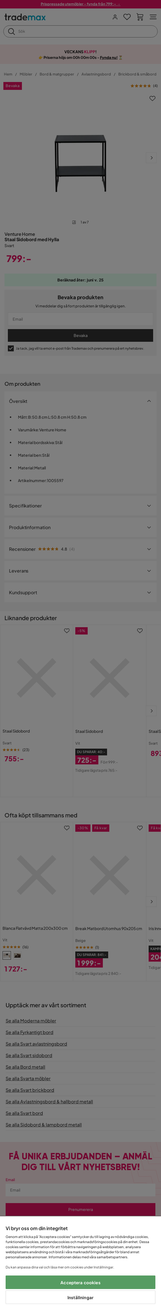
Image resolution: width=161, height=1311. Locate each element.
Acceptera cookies (80, 1282)
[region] (80, 1263)
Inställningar (80, 1297)
